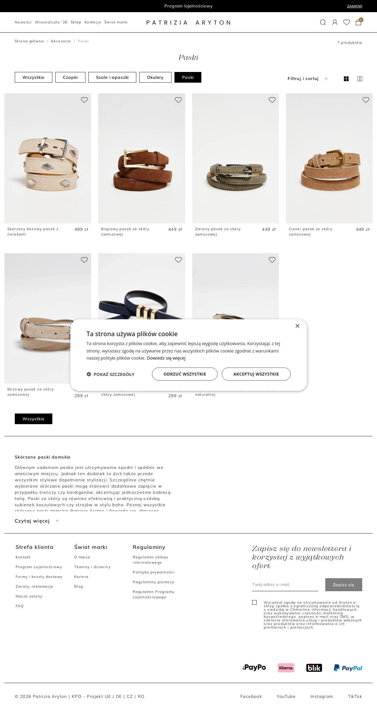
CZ (130, 696)
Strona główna (29, 41)
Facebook (251, 696)
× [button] (297, 326)
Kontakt (23, 557)
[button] (323, 22)
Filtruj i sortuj (308, 78)
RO (141, 696)
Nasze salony (29, 596)
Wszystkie (33, 77)
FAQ (20, 606)
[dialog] (188, 355)
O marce (82, 557)
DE (119, 696)
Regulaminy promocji (154, 582)
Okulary (155, 77)
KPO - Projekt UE (91, 696)
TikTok (355, 696)
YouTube (286, 696)
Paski (188, 77)
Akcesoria (61, 41)
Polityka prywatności (154, 572)
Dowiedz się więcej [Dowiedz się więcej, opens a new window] (166, 358)
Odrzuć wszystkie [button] (185, 374)
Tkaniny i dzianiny (92, 567)
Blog (78, 586)
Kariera (81, 576)
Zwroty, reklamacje (35, 586)
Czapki (70, 77)
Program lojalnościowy (188, 6)
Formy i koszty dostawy (39, 576)
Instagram (321, 696)
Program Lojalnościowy (39, 567)
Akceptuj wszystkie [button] (256, 374)
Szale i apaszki (112, 77)
